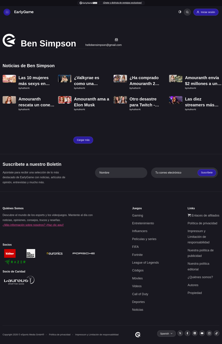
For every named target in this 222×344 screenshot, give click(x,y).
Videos (137, 286)
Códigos (138, 270)
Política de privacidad (202, 223)
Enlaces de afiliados (203, 215)
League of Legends (145, 262)
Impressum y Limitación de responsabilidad (199, 236)
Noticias (137, 309)
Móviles (137, 278)
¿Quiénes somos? (200, 277)
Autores (193, 285)
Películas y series (144, 239)
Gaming (137, 215)
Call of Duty (140, 294)
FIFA (135, 247)
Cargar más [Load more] (83, 140)
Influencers (139, 231)
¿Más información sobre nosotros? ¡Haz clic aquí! (33, 224)
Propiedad (195, 293)
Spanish (164, 333)
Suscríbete (207, 172)
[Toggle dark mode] (179, 12)
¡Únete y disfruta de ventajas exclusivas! (122, 3)
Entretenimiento (143, 223)
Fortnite (137, 255)
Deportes (138, 302)
